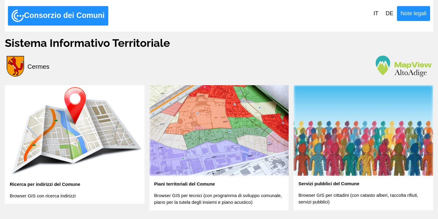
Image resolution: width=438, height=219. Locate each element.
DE (389, 13)
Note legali (413, 13)
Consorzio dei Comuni (58, 16)
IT (376, 13)
